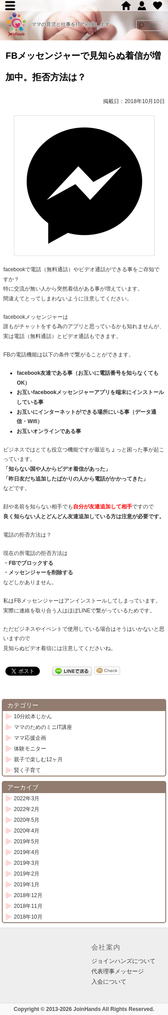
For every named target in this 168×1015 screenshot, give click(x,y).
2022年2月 (26, 809)
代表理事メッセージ (117, 971)
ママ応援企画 (30, 738)
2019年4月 (26, 852)
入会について (108, 981)
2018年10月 (28, 917)
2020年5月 (26, 820)
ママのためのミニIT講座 (43, 727)
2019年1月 (26, 884)
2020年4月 (26, 831)
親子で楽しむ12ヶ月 (38, 759)
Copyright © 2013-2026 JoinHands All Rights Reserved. (84, 1009)
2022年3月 (26, 798)
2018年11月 (28, 906)
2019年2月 (26, 874)
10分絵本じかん (33, 716)
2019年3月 (26, 863)
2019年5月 (26, 841)
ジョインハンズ (141, 5)
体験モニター (30, 749)
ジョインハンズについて (123, 961)
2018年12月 (28, 895)
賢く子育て (27, 770)
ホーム (126, 5)
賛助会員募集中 (157, 5)
